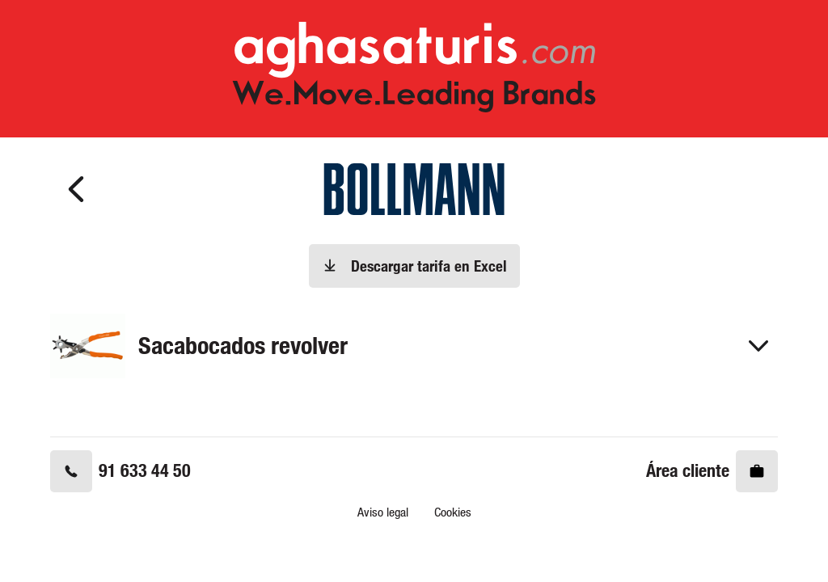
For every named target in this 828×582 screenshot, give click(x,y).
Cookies (452, 512)
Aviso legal (382, 512)
